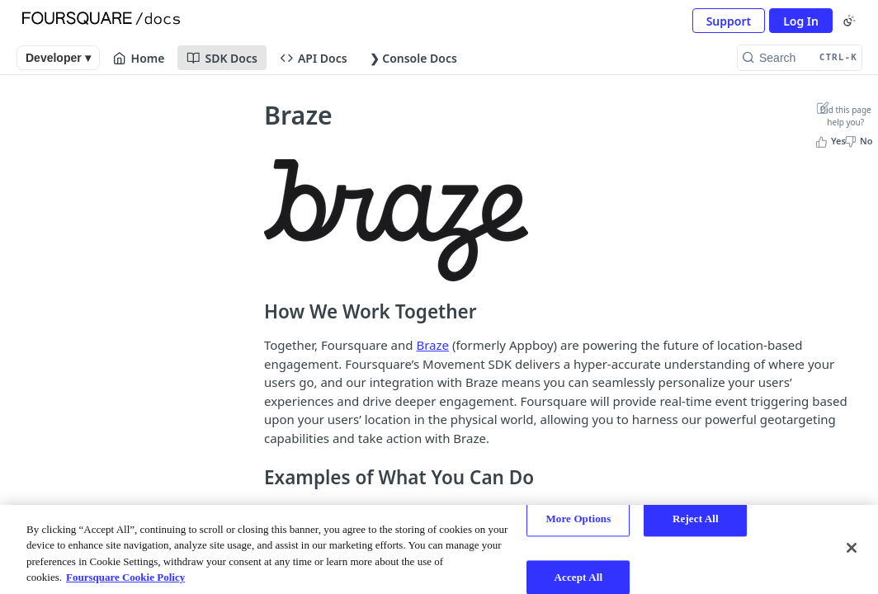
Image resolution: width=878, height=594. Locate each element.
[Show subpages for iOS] (214, 322)
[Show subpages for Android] (214, 291)
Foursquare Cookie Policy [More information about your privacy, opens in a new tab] (125, 577)
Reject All (696, 518)
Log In (801, 21)
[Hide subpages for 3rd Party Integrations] (214, 385)
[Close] (851, 548)
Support (729, 21)
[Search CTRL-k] (799, 57)
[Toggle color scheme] (849, 20)
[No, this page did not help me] (860, 141)
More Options (578, 518)
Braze (432, 345)
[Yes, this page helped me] (832, 141)
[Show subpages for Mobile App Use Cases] (214, 260)
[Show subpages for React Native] (214, 354)
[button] (396, 219)
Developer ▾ (58, 57)
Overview (67, 124)
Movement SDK (87, 163)
